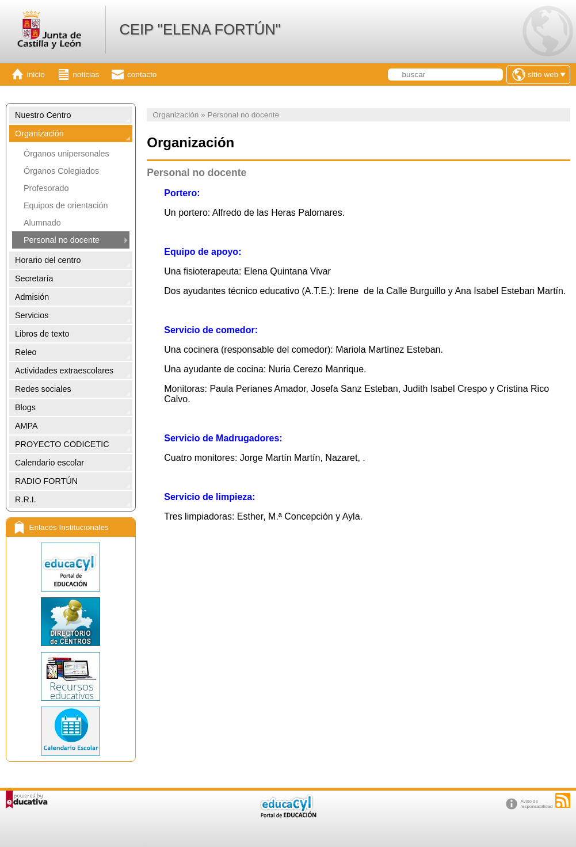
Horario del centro (48, 260)
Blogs (25, 407)
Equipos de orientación (66, 205)
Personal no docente (62, 240)
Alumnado (42, 222)
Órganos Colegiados (61, 170)
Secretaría (34, 278)
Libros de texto (42, 333)
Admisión (32, 297)
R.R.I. (25, 499)
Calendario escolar (49, 462)
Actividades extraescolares (64, 370)
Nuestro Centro (43, 115)
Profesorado (46, 188)
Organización (39, 133)
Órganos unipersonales (66, 153)
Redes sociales (43, 389)
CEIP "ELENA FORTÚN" (199, 29)
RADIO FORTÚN (46, 481)
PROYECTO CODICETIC (62, 444)
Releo (26, 352)
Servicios (31, 315)
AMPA (26, 425)
